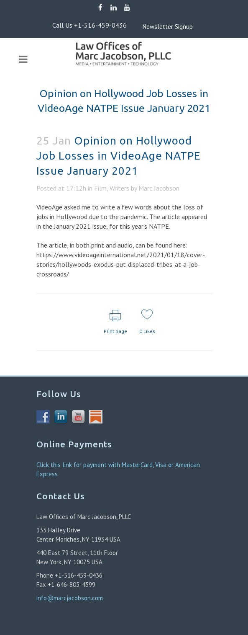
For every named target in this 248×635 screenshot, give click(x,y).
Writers (119, 188)
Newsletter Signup (155, 27)
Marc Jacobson (158, 188)
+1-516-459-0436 (100, 25)
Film (100, 188)
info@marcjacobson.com (69, 598)
